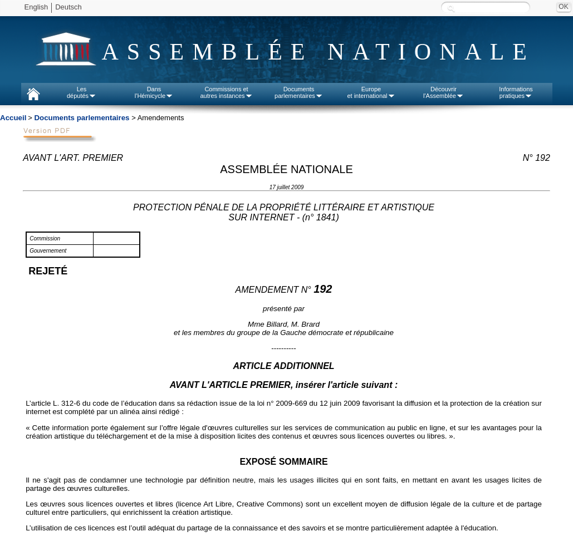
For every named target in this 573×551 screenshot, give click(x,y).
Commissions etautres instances (226, 92)
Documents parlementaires (81, 118)
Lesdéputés (81, 92)
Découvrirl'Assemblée (443, 92)
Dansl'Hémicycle (154, 92)
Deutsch (68, 7)
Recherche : (451, 8)
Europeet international (371, 92)
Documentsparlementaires (299, 92)
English (36, 7)
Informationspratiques (516, 92)
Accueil (13, 118)
